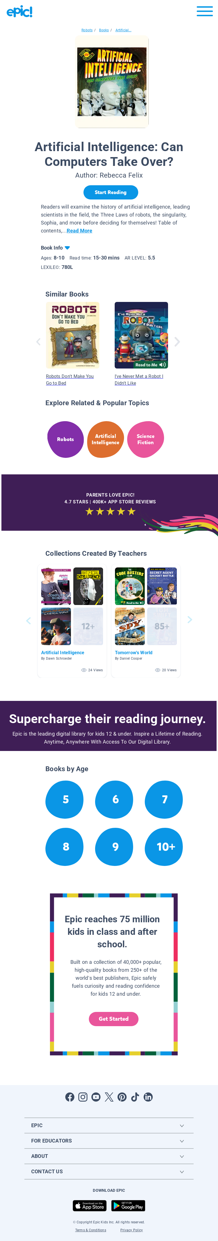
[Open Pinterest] (122, 1097)
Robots (87, 30)
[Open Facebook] (69, 1097)
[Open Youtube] (95, 1097)
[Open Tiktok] (135, 1097)
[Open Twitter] (109, 1097)
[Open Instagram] (82, 1097)
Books (104, 30)
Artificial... (123, 30)
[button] (72, 621)
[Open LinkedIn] (148, 1097)
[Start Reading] (110, 192)
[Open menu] (205, 12)
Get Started (114, 1019)
